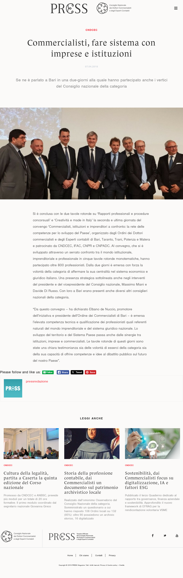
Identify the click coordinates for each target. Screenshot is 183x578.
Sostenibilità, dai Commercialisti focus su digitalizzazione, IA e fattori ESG (149, 480)
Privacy (112, 555)
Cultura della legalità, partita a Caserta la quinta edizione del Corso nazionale (30, 480)
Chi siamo (84, 555)
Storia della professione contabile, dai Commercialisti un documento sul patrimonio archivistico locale (91, 483)
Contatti (98, 555)
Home (70, 555)
